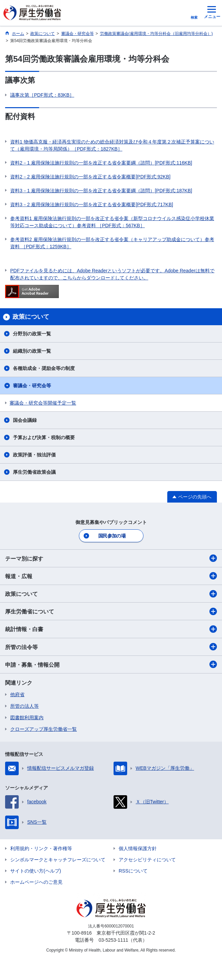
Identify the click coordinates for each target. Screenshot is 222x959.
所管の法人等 (24, 706)
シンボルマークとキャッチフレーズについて (57, 859)
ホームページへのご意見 (36, 882)
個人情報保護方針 (138, 848)
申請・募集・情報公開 (111, 664)
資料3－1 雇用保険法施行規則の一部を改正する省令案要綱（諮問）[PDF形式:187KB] (101, 190)
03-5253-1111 (113, 940)
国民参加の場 (111, 536)
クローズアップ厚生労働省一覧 (43, 729)
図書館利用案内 (27, 717)
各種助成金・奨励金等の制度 (44, 368)
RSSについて (133, 871)
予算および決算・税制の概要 (44, 437)
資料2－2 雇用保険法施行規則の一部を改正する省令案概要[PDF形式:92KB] (90, 176)
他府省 (17, 694)
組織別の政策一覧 (32, 351)
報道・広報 (111, 576)
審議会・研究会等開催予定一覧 (43, 403)
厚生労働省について (111, 611)
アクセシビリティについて (147, 859)
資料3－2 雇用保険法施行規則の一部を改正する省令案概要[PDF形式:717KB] (91, 204)
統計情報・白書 (111, 629)
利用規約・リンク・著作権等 (41, 848)
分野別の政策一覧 (32, 333)
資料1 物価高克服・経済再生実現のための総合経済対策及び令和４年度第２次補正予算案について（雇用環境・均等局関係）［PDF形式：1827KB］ (112, 145)
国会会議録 (25, 420)
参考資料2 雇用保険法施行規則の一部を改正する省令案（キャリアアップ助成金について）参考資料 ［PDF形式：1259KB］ (112, 243)
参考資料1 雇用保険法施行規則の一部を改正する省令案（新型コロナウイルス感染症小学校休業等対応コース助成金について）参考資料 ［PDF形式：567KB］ (112, 222)
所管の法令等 (111, 646)
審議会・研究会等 (32, 385)
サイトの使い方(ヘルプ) (35, 871)
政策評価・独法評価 (34, 454)
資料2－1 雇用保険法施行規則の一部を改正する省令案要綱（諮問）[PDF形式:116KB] (101, 162)
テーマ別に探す (111, 558)
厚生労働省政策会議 (34, 472)
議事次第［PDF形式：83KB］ (42, 95)
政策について (111, 594)
